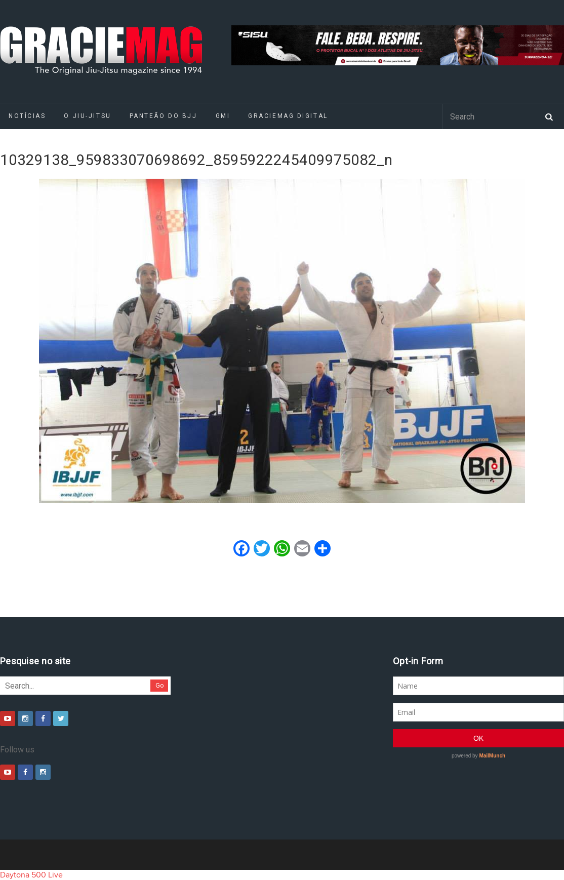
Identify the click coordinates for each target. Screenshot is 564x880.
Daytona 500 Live (31, 875)
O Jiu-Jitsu (87, 115)
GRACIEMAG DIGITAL (288, 115)
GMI (223, 115)
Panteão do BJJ (163, 115)
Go (159, 685)
